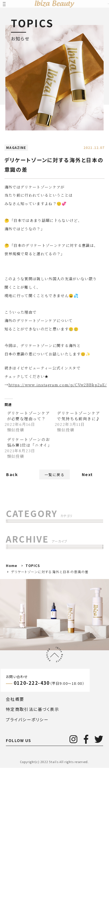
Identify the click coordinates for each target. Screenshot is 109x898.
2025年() (22, 612)
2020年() (21, 673)
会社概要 (15, 829)
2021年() (22, 661)
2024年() (22, 625)
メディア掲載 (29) (28, 579)
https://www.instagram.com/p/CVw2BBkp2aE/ (57, 384)
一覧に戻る (54, 477)
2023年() (21, 637)
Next (87, 477)
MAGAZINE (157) (28, 542)
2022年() (23, 649)
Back (12, 480)
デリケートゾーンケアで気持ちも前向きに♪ (78, 415)
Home (11, 695)
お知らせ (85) (24, 566)
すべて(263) (22, 530)
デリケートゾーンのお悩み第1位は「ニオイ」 (29, 442)
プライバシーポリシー (27, 850)
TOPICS (32, 695)
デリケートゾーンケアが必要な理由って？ (28, 415)
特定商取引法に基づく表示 (32, 839)
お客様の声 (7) (25, 554)
